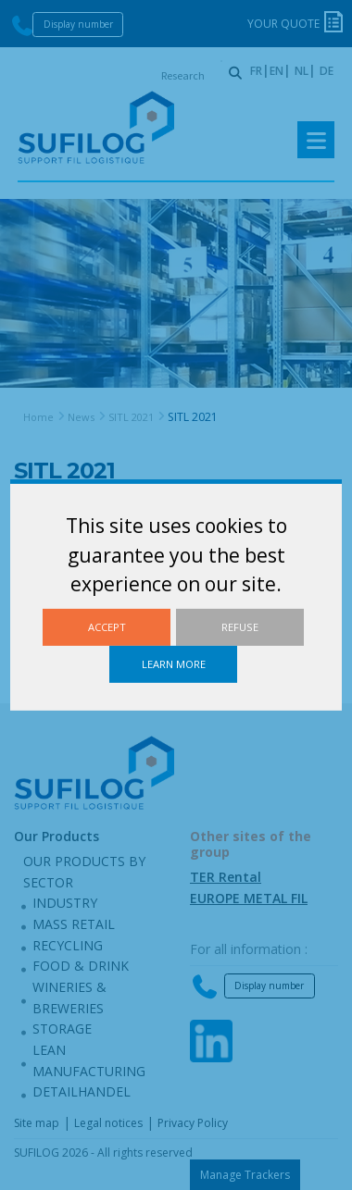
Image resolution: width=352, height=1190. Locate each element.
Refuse (239, 627)
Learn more (174, 664)
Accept (107, 627)
